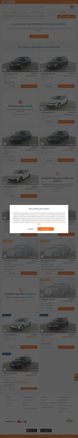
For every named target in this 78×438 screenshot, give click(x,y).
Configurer (31, 229)
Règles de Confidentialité (57, 222)
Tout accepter (45, 229)
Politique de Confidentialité (40, 222)
